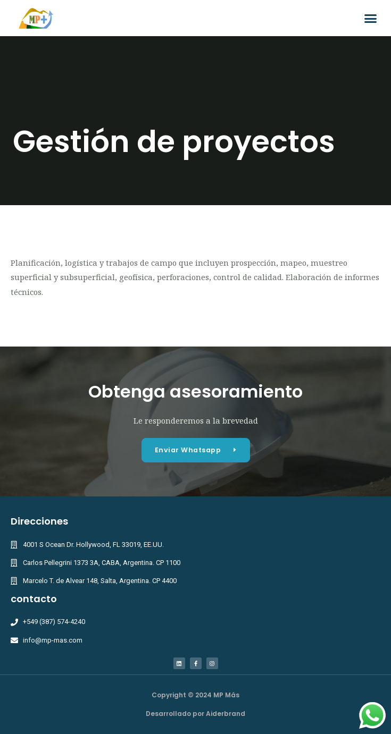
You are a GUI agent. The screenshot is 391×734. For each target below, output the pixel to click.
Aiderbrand (225, 713)
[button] (371, 18)
